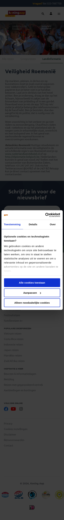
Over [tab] (53, 224)
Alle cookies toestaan (32, 282)
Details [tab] (33, 224)
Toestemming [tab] (12, 224)
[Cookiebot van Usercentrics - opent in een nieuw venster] (45, 215)
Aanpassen (32, 292)
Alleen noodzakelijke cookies (32, 302)
